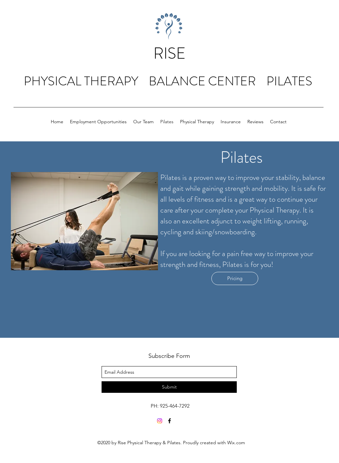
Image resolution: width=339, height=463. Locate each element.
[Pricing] (234, 278)
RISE (169, 53)
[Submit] (169, 387)
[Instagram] (159, 421)
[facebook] (169, 421)
